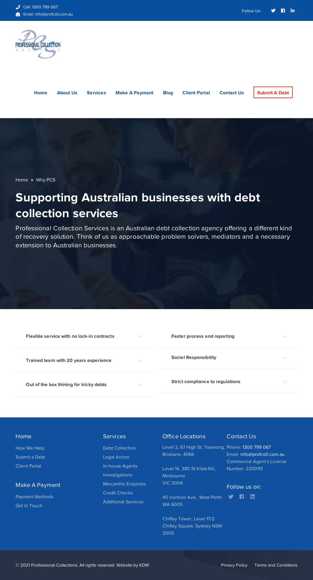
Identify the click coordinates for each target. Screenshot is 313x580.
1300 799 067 (45, 7)
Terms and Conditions (275, 565)
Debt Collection (119, 448)
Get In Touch (29, 505)
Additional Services (123, 502)
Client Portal (28, 466)
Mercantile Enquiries (124, 484)
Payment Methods (34, 496)
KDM (144, 565)
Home (22, 180)
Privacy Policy (234, 565)
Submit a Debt (30, 457)
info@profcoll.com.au (54, 14)
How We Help (30, 448)
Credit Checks (118, 493)
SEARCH (292, 34)
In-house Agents (120, 466)
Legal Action (116, 457)
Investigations (117, 475)
